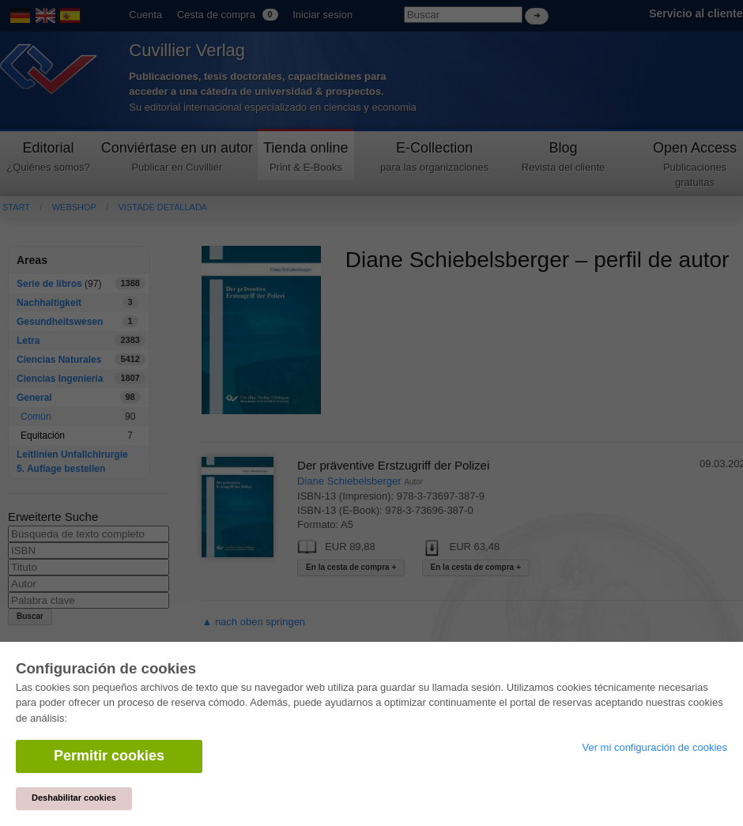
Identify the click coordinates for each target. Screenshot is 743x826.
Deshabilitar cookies (74, 797)
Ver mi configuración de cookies (654, 747)
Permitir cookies (109, 756)
